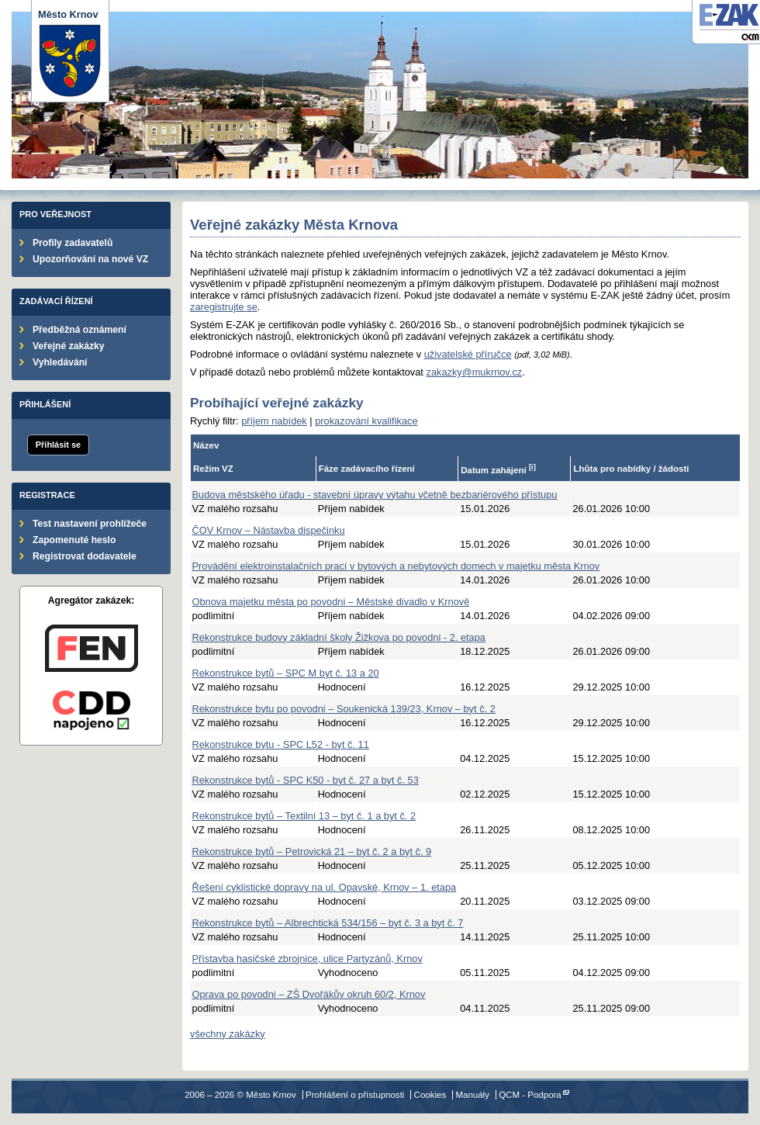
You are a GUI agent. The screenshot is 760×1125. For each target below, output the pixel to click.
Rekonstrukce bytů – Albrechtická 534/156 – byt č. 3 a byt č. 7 (328, 923)
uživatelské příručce (468, 354)
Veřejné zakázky (69, 346)
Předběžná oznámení (79, 329)
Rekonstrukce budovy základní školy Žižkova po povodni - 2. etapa (338, 637)
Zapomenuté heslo (74, 540)
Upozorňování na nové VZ (90, 259)
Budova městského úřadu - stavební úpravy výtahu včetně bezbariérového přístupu (375, 494)
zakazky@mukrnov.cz (474, 372)
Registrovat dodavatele (84, 556)
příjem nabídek (274, 421)
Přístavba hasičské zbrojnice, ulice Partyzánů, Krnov (307, 958)
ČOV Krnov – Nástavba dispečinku (268, 530)
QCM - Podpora (530, 1094)
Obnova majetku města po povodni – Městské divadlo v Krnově (331, 602)
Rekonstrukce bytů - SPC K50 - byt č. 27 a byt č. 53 (305, 780)
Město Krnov (70, 53)
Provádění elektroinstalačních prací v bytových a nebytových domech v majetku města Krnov (396, 566)
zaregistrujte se (223, 307)
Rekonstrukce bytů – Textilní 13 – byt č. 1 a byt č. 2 (304, 816)
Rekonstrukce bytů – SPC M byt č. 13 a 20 (285, 673)
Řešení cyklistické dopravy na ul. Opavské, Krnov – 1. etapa (324, 887)
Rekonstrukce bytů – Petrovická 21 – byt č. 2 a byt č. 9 (312, 851)
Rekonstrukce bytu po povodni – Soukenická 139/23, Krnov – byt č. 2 (344, 709)
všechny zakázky (227, 1034)
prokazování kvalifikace (366, 421)
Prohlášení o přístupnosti (355, 1094)
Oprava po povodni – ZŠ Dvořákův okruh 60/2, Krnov (309, 994)
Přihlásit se (58, 444)
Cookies (430, 1094)
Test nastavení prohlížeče (90, 523)
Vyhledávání (60, 362)
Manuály (472, 1094)
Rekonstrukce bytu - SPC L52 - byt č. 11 (280, 744)
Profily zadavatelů (72, 242)
